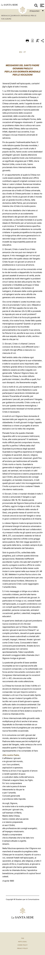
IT (25, 52)
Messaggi (5, 15)
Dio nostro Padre (11, 755)
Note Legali (22, 941)
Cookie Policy (22, 945)
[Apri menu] (41, 5)
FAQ (22, 938)
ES (20, 52)
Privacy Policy (22, 948)
